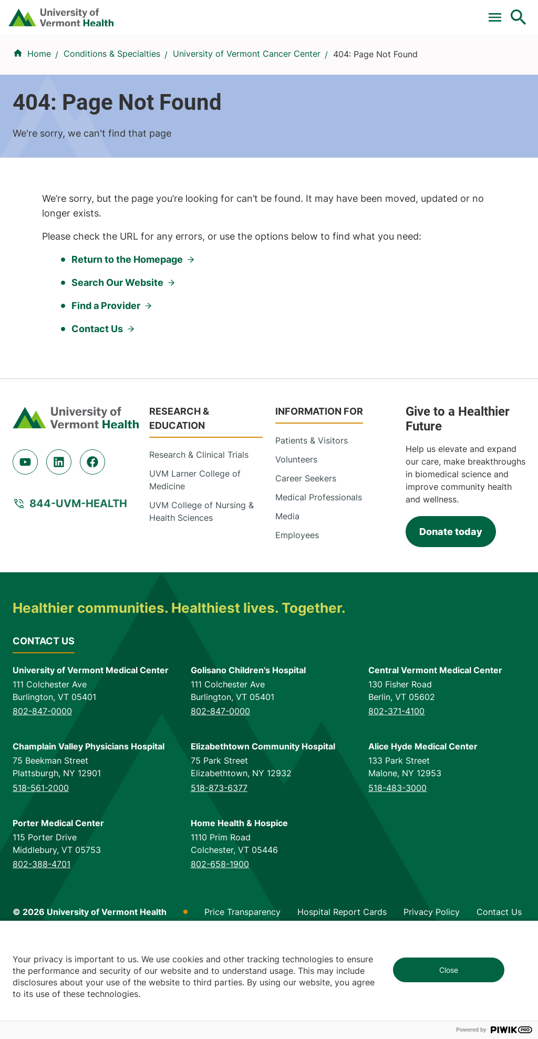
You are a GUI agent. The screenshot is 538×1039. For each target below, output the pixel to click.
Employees (297, 631)
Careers (346, 12)
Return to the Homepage (127, 355)
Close (448, 969)
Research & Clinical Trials (199, 551)
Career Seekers (305, 574)
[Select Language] (411, 12)
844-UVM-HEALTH (78, 599)
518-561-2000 (41, 883)
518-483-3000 (397, 883)
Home (39, 99)
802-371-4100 (396, 807)
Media (287, 612)
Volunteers (296, 555)
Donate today (450, 627)
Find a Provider (123, 56)
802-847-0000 (42, 807)
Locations (291, 56)
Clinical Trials (117, 12)
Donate (297, 12)
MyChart (499, 12)
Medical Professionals (318, 593)
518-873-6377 (219, 883)
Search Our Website (117, 378)
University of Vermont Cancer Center (246, 99)
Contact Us (97, 424)
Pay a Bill (54, 12)
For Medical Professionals (213, 12)
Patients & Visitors (357, 56)
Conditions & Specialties (212, 56)
